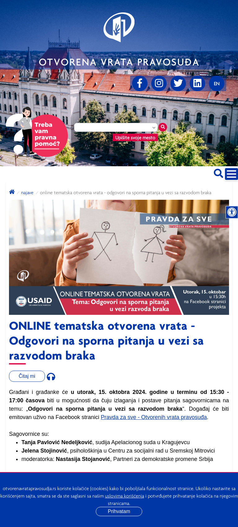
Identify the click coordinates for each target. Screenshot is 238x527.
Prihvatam (119, 511)
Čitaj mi (27, 376)
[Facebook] (140, 83)
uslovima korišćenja (124, 495)
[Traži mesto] (162, 127)
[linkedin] (197, 83)
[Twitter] (178, 83)
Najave (27, 192)
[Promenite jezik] (216, 83)
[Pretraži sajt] (218, 172)
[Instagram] (159, 83)
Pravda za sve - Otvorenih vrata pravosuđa (154, 417)
